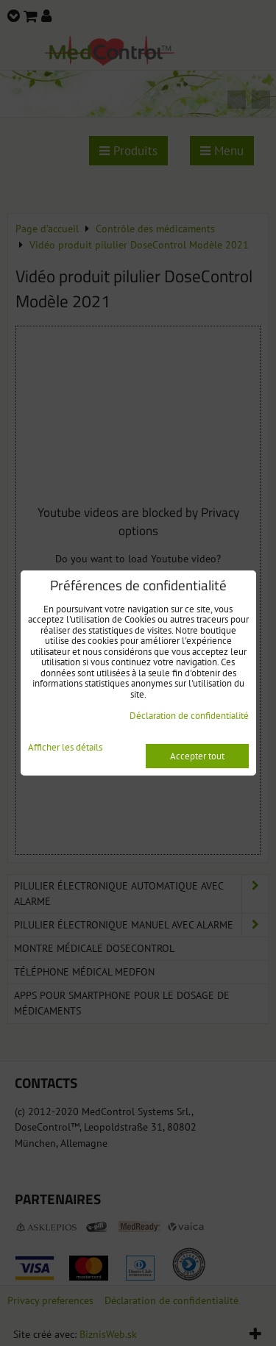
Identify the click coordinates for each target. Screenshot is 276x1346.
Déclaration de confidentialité (189, 715)
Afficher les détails (65, 747)
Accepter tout (197, 756)
